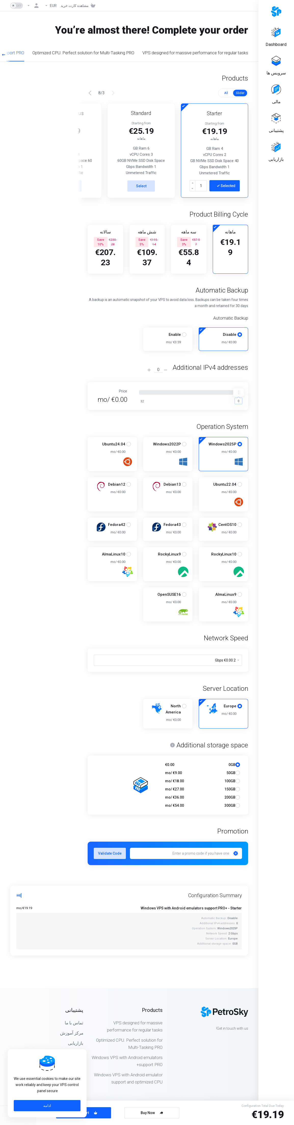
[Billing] (276, 95)
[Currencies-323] (51, 5)
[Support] (276, 123)
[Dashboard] (276, 37)
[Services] (276, 66)
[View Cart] (79, 5)
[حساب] (34, 5)
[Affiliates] (276, 152)
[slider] (238, 392)
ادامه (47, 1106)
